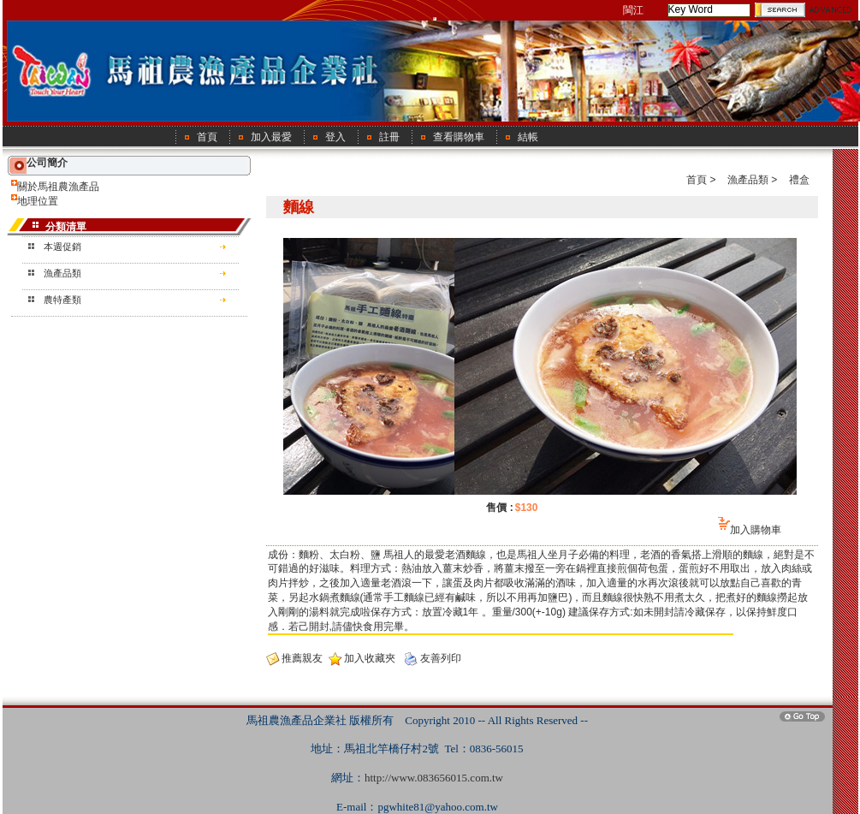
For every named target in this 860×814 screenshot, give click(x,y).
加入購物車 (755, 530)
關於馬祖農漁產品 (58, 187)
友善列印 (440, 658)
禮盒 (799, 180)
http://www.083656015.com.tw (434, 777)
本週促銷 (62, 246)
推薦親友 (302, 658)
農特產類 (62, 299)
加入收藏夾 (369, 658)
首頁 (696, 180)
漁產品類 (62, 273)
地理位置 (37, 201)
